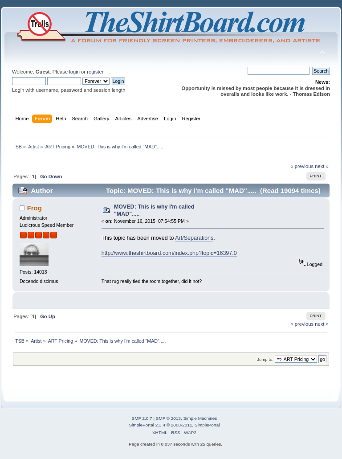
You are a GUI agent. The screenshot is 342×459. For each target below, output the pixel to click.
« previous (302, 166)
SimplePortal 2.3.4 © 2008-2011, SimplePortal (174, 424)
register (95, 71)
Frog (34, 208)
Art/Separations (194, 238)
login (74, 71)
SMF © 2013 (168, 418)
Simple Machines (200, 418)
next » (322, 166)
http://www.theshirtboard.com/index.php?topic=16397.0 (169, 253)
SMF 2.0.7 (142, 418)
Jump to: (265, 359)
